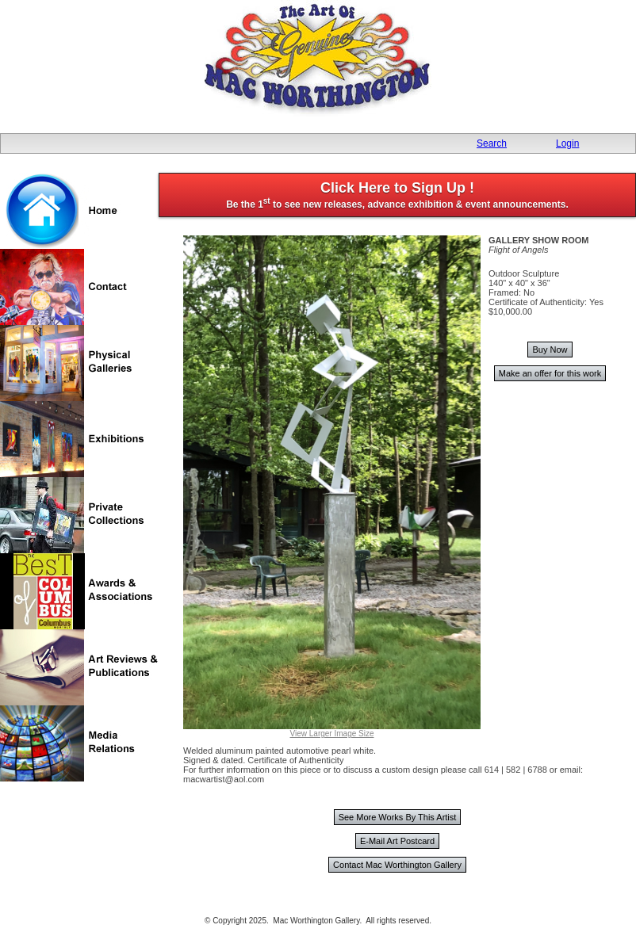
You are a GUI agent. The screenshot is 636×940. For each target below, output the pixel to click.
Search (492, 143)
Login (567, 143)
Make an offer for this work (550, 373)
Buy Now (549, 349)
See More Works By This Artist (398, 817)
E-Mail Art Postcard (397, 841)
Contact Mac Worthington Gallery (397, 864)
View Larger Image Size (332, 733)
